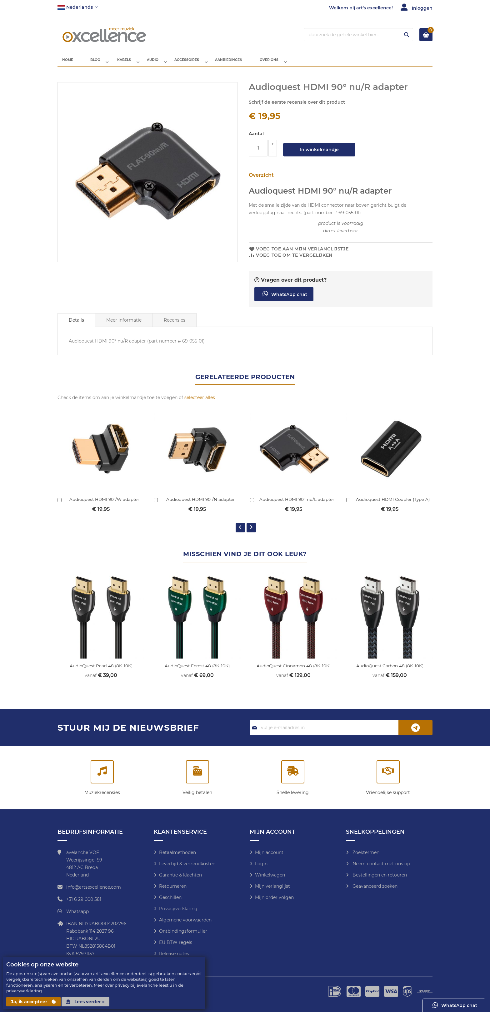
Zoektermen (365, 852)
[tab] (76, 325)
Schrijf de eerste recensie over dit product (297, 107)
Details (76, 325)
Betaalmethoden (177, 852)
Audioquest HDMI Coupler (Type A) (393, 504)
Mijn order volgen (274, 897)
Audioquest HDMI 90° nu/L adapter (296, 504)
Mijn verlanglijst (272, 886)
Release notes (174, 953)
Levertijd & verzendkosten (187, 863)
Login (261, 863)
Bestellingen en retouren (379, 875)
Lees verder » (85, 1002)
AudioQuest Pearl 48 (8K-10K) (101, 671)
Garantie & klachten (180, 875)
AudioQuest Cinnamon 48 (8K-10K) (293, 671)
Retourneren (173, 886)
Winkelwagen (270, 875)
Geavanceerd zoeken (374, 886)
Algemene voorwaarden (185, 920)
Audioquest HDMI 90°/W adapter (104, 504)
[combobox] (358, 34)
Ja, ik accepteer (33, 1002)
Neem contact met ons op (380, 863)
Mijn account (269, 852)
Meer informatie (124, 325)
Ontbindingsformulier (183, 931)
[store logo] (104, 35)
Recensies (174, 325)
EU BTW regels (175, 942)
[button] (78, 7)
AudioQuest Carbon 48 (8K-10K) (389, 671)
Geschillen (170, 897)
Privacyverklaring (178, 908)
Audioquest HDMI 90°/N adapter (200, 504)
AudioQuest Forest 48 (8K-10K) (197, 671)
